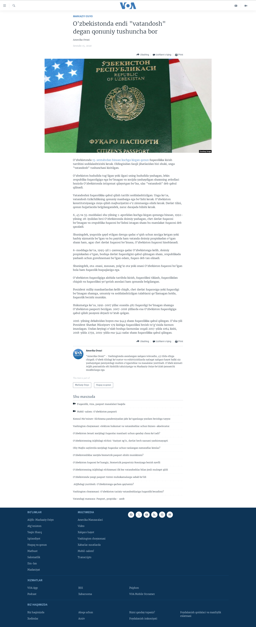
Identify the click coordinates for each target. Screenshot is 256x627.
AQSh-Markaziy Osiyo (40, 520)
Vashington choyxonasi (91, 538)
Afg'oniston (34, 526)
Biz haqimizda (35, 612)
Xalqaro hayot (86, 532)
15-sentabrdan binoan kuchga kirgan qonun (120, 160)
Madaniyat (33, 569)
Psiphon (134, 588)
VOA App (32, 588)
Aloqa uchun (85, 612)
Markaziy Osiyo (83, 16)
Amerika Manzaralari (90, 520)
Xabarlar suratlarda (89, 544)
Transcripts (84, 557)
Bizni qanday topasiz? (142, 612)
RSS (80, 588)
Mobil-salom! (86, 551)
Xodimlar (32, 618)
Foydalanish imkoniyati (143, 618)
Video (81, 526)
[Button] (142, 54)
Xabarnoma (85, 594)
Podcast (31, 594)
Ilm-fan (32, 563)
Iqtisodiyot (33, 538)
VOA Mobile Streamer (142, 594)
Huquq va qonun (37, 544)
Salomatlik (33, 557)
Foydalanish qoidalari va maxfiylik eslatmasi (200, 614)
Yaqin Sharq (34, 532)
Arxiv (81, 618)
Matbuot (32, 551)
